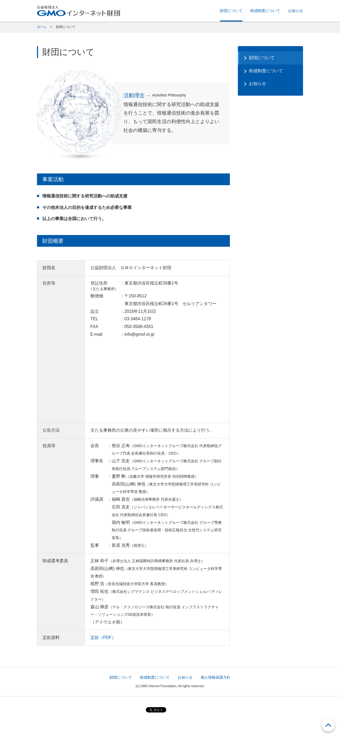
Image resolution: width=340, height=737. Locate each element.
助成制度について (265, 11)
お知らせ (295, 11)
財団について (231, 11)
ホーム (42, 27)
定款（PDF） (103, 637)
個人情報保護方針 (215, 677)
